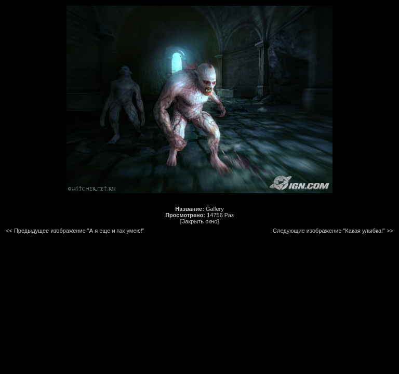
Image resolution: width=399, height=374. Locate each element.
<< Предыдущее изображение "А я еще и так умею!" (75, 231)
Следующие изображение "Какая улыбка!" (329, 231)
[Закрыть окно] (199, 221)
